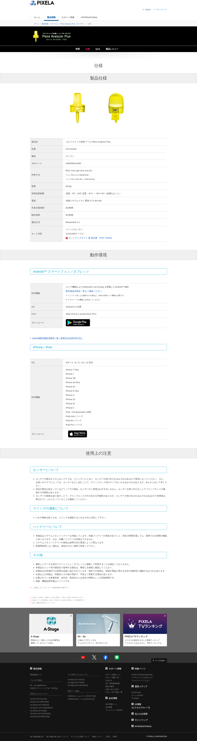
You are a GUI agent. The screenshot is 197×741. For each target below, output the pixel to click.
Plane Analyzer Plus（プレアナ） (72, 24)
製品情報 (51, 17)
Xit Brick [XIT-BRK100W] (39, 702)
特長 (78, 49)
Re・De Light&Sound (38, 685)
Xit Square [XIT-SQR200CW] (41, 708)
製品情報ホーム (36, 675)
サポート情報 (68, 17)
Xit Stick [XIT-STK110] (38, 699)
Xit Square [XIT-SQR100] (39, 705)
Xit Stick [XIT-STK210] (76, 680)
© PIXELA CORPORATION (156, 736)
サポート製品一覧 (112, 677)
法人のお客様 (139, 714)
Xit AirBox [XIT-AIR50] (38, 711)
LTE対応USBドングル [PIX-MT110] (81, 699)
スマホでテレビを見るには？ (143, 677)
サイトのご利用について (80, 737)
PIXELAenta (136, 692)
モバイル (54, 24)
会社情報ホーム (111, 704)
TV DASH (135, 698)
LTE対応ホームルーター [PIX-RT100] (82, 696)
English (147, 10)
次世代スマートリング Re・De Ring (43, 688)
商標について (97, 737)
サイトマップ (161, 10)
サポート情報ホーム (113, 675)
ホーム (37, 17)
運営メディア (139, 686)
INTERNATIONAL (89, 17)
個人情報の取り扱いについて (57, 737)
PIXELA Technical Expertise (142, 675)
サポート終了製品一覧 (113, 692)
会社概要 (108, 707)
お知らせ (108, 680)
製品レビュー (112, 49)
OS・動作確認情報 (112, 683)
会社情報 (111, 698)
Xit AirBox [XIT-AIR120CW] (40, 714)
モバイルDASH (137, 695)
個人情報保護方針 (37, 737)
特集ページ (138, 668)
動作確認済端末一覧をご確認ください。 (85, 291)
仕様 (88, 49)
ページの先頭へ (160, 660)
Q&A (97, 49)
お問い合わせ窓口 (112, 689)
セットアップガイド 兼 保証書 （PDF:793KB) (90, 238)
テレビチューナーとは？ (141, 680)
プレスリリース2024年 (114, 710)
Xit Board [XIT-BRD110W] (40, 717)
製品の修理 (109, 686)
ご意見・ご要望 (111, 737)
